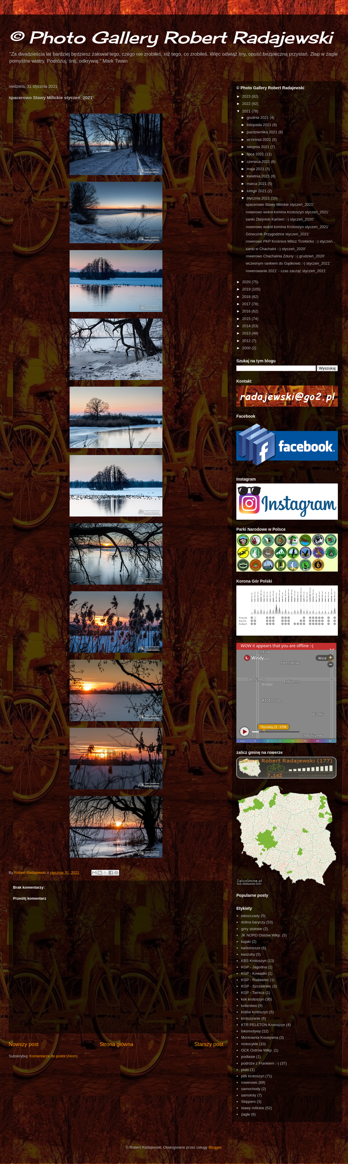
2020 (247, 282)
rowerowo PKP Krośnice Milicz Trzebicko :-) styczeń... (291, 241)
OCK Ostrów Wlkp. (257, 1050)
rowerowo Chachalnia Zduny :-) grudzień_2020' (285, 256)
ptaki (245, 1069)
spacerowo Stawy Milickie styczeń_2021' (279, 204)
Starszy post (208, 1044)
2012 (247, 341)
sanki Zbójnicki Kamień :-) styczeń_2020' (280, 219)
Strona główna (116, 1044)
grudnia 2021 (258, 117)
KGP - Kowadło (254, 973)
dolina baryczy (253, 922)
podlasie (248, 1056)
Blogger (215, 1147)
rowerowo (249, 1082)
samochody (250, 1089)
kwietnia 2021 (259, 176)
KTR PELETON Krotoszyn (263, 1025)
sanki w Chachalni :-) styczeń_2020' (276, 249)
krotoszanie (250, 1018)
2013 (247, 333)
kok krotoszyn (252, 999)
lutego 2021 (257, 191)
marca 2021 (257, 183)
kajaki (246, 941)
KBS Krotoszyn (253, 961)
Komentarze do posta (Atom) (54, 1056)
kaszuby (248, 954)
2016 (247, 311)
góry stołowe (251, 929)
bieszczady (250, 916)
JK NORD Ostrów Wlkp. (261, 935)
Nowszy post (24, 1044)
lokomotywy (251, 1031)
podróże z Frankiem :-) (260, 1063)
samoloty (248, 1095)
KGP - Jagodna (254, 967)
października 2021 (262, 132)
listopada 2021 (259, 125)
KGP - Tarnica (252, 992)
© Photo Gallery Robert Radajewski (170, 37)
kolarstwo (249, 1005)
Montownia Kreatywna (259, 1037)
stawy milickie (252, 1108)
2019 (247, 289)
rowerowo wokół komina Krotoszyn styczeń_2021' (287, 212)
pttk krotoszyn (252, 1076)
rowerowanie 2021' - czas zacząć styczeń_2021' (286, 271)
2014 (247, 326)
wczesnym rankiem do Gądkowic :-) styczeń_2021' (288, 263)
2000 (247, 348)
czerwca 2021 (259, 161)
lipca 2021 (256, 154)
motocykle (249, 1044)
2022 (247, 103)
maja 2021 (256, 169)
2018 (247, 296)
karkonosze (250, 948)
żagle (245, 1114)
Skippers (248, 1101)
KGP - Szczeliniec (256, 986)
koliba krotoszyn (254, 1012)
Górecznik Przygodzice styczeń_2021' (277, 234)
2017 (247, 304)
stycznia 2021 (259, 198)
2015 (247, 319)
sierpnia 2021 (259, 147)
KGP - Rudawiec (255, 980)
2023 (247, 96)
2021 (247, 111)
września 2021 (259, 139)
